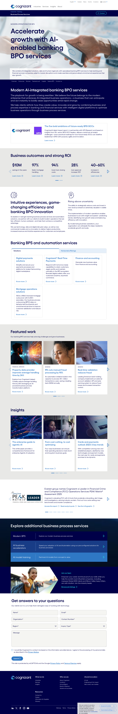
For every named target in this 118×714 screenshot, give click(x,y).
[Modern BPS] (103, 536)
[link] (21, 6)
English (73, 2)
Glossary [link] (37, 701)
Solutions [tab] (17, 251)
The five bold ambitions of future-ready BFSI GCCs (70, 126)
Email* (63, 612)
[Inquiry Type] (83, 625)
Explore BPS (51, 81)
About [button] (60, 6)
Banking (20, 11)
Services (28, 81)
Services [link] (37, 682)
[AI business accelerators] (103, 546)
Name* (15, 612)
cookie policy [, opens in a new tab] (94, 711)
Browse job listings (68, 587)
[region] (97, 708)
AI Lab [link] (86, 680)
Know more (20, 281)
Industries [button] (37, 6)
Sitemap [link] (58, 707)
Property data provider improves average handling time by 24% (26, 372)
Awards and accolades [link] (66, 688)
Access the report (50, 506)
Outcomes (21, 81)
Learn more (49, 140)
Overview (14, 81)
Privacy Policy (55, 663)
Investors (95, 2)
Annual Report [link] (64, 684)
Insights (44, 81)
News (84, 2)
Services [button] (45, 6)
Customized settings (107, 710)
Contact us (59, 81)
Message (16, 632)
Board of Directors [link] (65, 686)
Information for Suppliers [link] (42, 699)
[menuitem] (73, 2)
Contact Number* (68, 619)
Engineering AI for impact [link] (91, 682)
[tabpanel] (59, 286)
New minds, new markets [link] (91, 684)
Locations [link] (62, 682)
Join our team (66, 573)
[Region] (34, 625)
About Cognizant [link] (64, 680)
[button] (103, 2)
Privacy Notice (33, 652)
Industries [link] (38, 680)
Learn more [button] (16, 176)
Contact (102, 13)
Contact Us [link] (38, 695)
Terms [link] (64, 707)
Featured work (36, 81)
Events (90, 2)
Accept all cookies (106, 706)
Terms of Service (70, 663)
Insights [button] (53, 6)
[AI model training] (103, 557)
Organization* (18, 619)
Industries (13, 11)
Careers (80, 2)
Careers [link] (37, 697)
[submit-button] (17, 658)
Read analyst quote (67, 506)
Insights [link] (37, 684)
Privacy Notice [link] (71, 707)
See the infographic (85, 506)
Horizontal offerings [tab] (68, 251)
